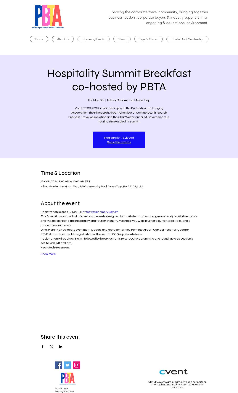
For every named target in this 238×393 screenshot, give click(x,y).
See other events (119, 142)
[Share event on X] (51, 346)
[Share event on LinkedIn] (60, 346)
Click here (165, 384)
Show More (48, 254)
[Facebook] (58, 365)
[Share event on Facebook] (42, 346)
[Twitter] (67, 365)
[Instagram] (76, 365)
